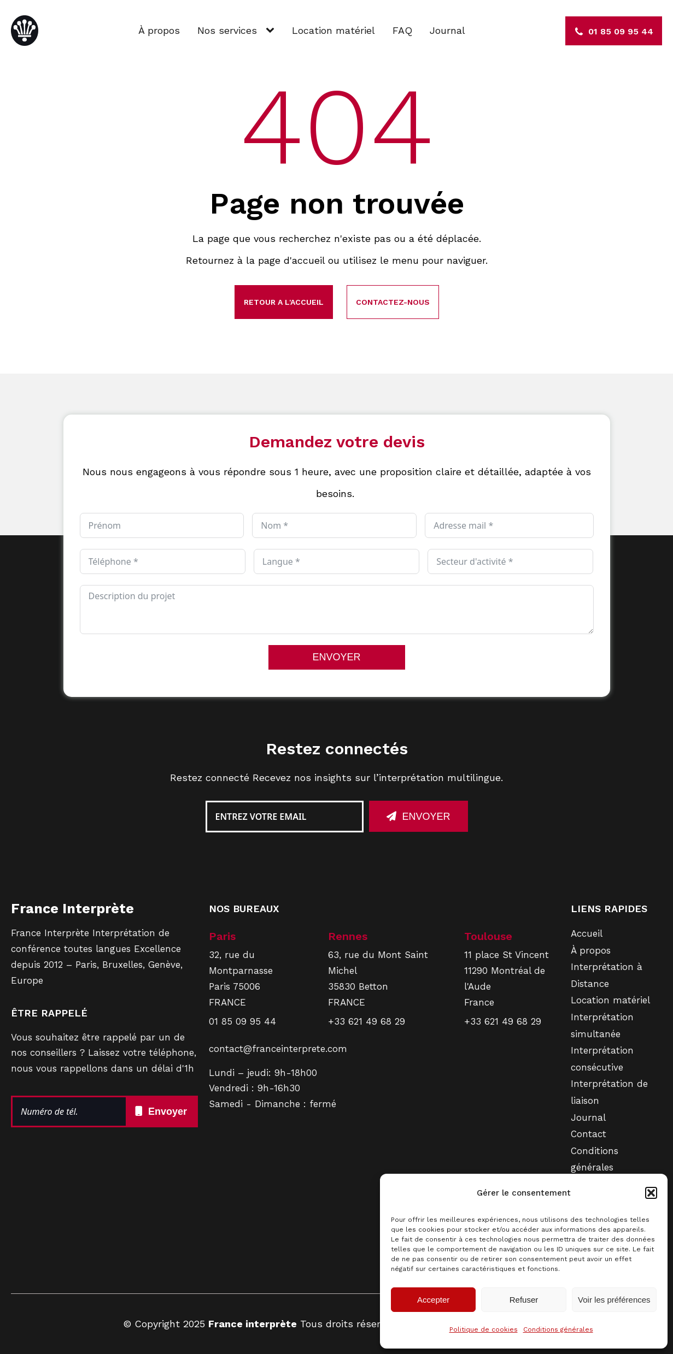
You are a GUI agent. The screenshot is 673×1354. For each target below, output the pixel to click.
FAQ (402, 30)
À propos (159, 30)
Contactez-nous (393, 302)
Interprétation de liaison (609, 1092)
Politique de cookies (483, 1329)
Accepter (433, 1299)
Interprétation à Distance (606, 975)
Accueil (586, 933)
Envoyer (426, 816)
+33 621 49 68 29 (366, 1021)
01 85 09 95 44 (242, 1021)
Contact (588, 1133)
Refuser (524, 1299)
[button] (651, 1192)
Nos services (227, 30)
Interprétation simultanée (602, 1025)
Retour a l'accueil (284, 302)
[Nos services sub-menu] (272, 31)
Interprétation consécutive (602, 1059)
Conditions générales (558, 1329)
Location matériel (333, 30)
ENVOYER (336, 657)
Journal (447, 30)
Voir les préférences (614, 1299)
